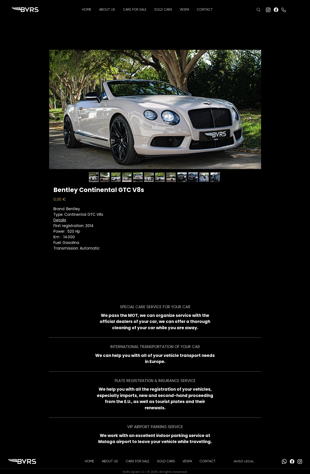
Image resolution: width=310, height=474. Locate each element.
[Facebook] (276, 10)
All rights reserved (173, 472)
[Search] (258, 9)
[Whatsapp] (284, 461)
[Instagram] (268, 10)
